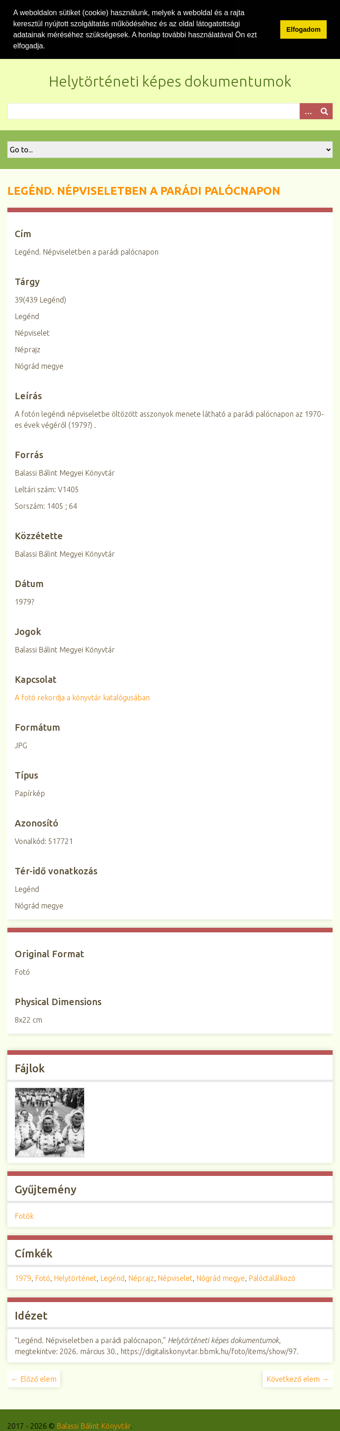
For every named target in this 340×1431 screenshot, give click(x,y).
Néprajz (141, 1277)
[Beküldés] (324, 110)
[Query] (170, 110)
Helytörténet (75, 1277)
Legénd (112, 1277)
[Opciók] (308, 110)
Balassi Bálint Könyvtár (93, 1425)
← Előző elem (34, 1378)
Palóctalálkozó (272, 1277)
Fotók (24, 1215)
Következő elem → (297, 1378)
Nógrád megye (220, 1277)
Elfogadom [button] (303, 29)
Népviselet (175, 1277)
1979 (23, 1277)
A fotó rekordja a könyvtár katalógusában (82, 696)
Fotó (42, 1277)
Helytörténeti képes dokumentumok (170, 80)
